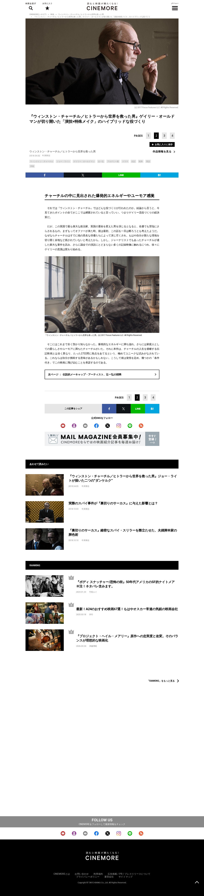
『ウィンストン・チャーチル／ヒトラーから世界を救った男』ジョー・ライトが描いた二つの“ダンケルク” (123, 478)
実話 (148, 161)
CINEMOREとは (62, 874)
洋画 (32, 166)
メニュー (174, 6)
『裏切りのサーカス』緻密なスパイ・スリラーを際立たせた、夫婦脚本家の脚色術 (123, 532)
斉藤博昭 (93, 646)
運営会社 (109, 876)
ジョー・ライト (63, 161)
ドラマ (125, 161)
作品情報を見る (162, 151)
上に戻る (197, 882)
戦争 (141, 161)
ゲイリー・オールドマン (84, 161)
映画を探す (31, 6)
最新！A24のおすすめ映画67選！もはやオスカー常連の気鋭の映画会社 (127, 609)
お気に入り (47, 6)
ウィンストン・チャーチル (41, 161)
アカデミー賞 (113, 161)
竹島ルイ (93, 592)
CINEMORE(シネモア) (37, 14)
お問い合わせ (82, 874)
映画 (52, 14)
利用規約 (98, 874)
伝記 (133, 161)
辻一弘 (101, 161)
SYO (91, 614)
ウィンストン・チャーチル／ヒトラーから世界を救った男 (81, 14)
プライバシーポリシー (88, 876)
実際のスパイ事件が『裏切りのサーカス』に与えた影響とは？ (113, 503)
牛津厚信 (46, 155)
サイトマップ (126, 876)
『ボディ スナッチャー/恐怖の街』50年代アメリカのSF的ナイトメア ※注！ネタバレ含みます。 (127, 584)
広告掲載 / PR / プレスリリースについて (129, 874)
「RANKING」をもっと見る (161, 681)
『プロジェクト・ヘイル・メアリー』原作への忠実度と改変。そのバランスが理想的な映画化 (127, 638)
